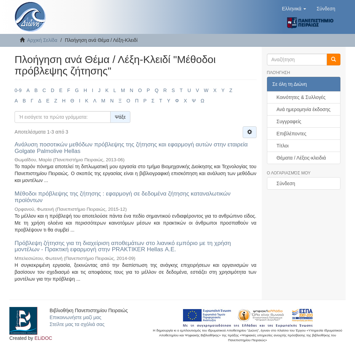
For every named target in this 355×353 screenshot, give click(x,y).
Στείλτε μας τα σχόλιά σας (77, 324)
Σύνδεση (286, 183)
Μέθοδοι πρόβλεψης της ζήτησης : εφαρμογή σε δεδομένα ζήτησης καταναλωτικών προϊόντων (123, 196)
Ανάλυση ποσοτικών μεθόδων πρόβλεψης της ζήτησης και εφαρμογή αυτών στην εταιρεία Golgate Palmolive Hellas (131, 147)
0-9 (18, 90)
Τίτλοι (283, 145)
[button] (294, 8)
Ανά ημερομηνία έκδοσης (304, 109)
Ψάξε (120, 117)
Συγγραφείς (289, 121)
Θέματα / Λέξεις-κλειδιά (301, 158)
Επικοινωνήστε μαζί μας (75, 317)
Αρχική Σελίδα (42, 40)
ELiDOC (43, 338)
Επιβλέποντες (291, 133)
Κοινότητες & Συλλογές (301, 97)
